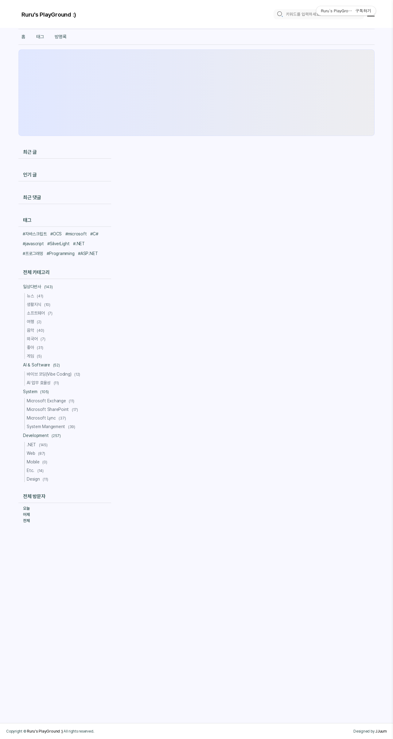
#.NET (79, 243)
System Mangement (52, 426)
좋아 (36, 347)
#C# (94, 233)
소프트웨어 (40, 313)
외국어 (37, 338)
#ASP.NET (88, 253)
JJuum (381, 731)
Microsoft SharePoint (53, 409)
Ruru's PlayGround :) (48, 14)
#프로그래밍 (33, 253)
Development (43, 435)
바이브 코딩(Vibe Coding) (54, 374)
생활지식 (39, 304)
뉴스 (36, 295)
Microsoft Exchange (51, 400)
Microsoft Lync (47, 418)
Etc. (36, 470)
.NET (38, 444)
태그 (40, 37)
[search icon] (280, 14)
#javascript (33, 243)
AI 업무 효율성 (44, 382)
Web (37, 453)
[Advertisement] (196, 93)
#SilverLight (58, 243)
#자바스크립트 (35, 233)
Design (38, 479)
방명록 (60, 37)
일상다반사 (38, 286)
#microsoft (76, 233)
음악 (36, 330)
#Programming (60, 253)
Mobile (38, 461)
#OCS (56, 233)
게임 (35, 356)
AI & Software (42, 364)
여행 (35, 321)
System (37, 391)
